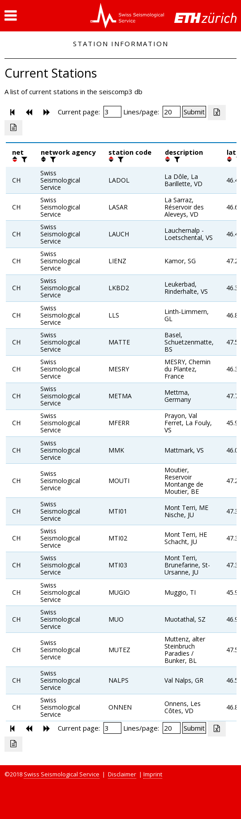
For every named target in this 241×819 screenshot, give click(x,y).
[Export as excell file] (217, 112)
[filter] (23, 159)
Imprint (152, 774)
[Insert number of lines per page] (172, 112)
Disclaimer (122, 774)
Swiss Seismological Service (61, 774)
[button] (10, 16)
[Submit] (194, 112)
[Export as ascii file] (13, 127)
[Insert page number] (112, 112)
